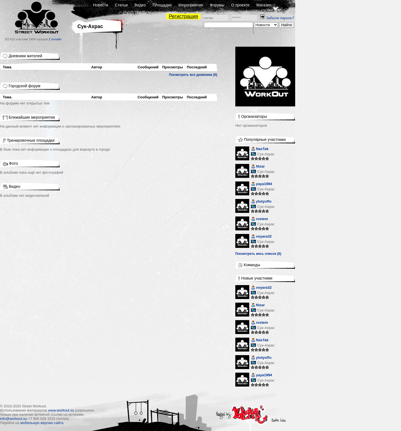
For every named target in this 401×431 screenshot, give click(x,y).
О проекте (240, 5)
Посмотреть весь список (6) (258, 254)
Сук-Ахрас (266, 154)
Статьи (121, 5)
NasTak (259, 149)
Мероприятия (191, 5)
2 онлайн (55, 39)
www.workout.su (61, 410)
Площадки (162, 5)
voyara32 (261, 237)
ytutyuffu (261, 202)
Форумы (217, 5)
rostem (259, 219)
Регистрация (183, 16)
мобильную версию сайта (41, 423)
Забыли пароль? (280, 18)
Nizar (258, 167)
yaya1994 (261, 184)
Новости (100, 5)
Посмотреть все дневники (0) (193, 75)
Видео (140, 5)
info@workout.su (13, 419)
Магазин (264, 5)
